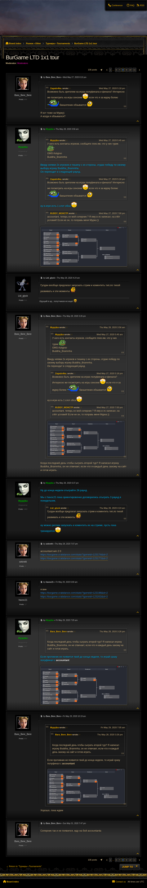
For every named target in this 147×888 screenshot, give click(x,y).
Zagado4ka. (56, 88)
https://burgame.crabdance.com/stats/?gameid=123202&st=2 (74, 596)
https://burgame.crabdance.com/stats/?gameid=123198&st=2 (74, 592)
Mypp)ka (54, 140)
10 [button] (130, 70)
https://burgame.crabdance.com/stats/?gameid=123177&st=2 (74, 558)
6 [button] (116, 70)
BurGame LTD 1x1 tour (85, 43)
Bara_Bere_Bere (58, 631)
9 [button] (126, 70)
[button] (101, 70)
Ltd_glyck (55, 508)
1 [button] (110, 70)
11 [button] (134, 70)
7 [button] (119, 70)
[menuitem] (115, 5)
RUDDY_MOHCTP (59, 213)
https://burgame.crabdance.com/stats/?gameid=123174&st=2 (74, 554)
